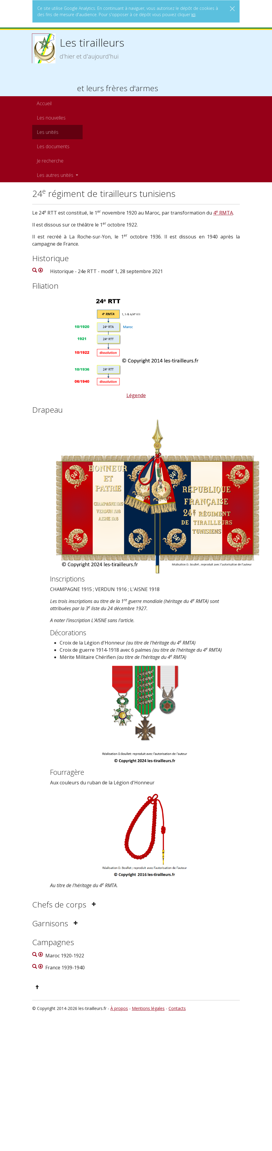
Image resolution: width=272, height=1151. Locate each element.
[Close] (232, 8)
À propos (119, 1008)
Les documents (53, 146)
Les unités (47, 132)
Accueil (44, 103)
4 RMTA (223, 212)
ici (193, 14)
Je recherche (50, 160)
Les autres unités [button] (56, 175)
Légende (136, 395)
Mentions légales (148, 1008)
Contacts (177, 1008)
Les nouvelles (51, 117)
